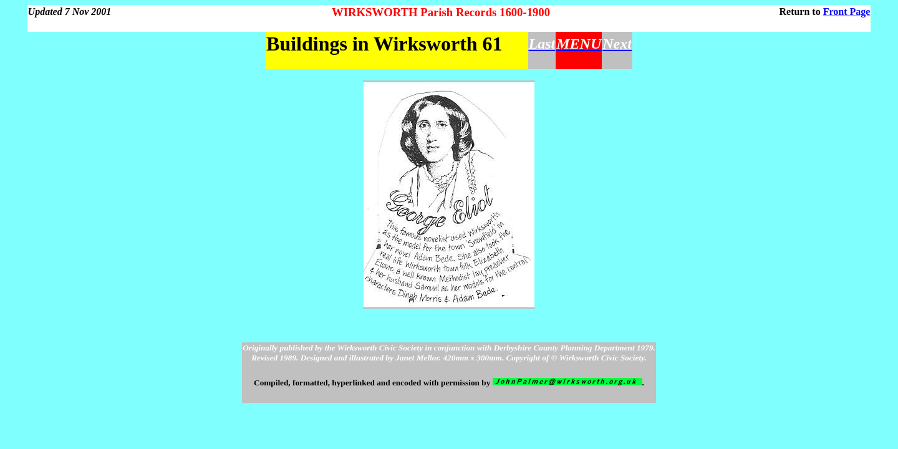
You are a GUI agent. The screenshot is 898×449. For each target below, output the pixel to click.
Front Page (847, 11)
